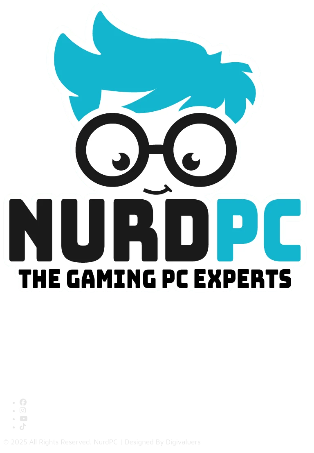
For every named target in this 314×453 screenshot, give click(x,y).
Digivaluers (183, 442)
